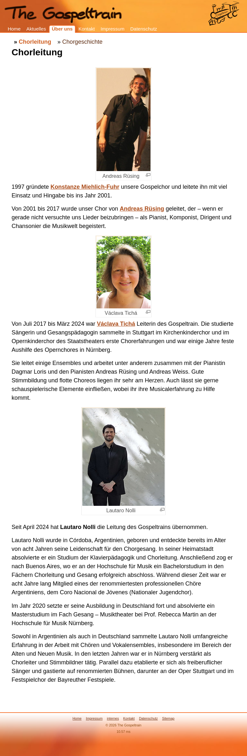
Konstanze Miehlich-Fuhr (84, 187)
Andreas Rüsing (142, 208)
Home (14, 29)
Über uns (62, 29)
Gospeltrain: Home (223, 14)
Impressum (112, 29)
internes (113, 718)
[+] (148, 175)
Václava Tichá (116, 324)
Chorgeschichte (82, 42)
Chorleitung (35, 42)
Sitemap (168, 718)
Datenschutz (143, 29)
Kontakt (86, 29)
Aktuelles (36, 29)
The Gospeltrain (86, 5)
